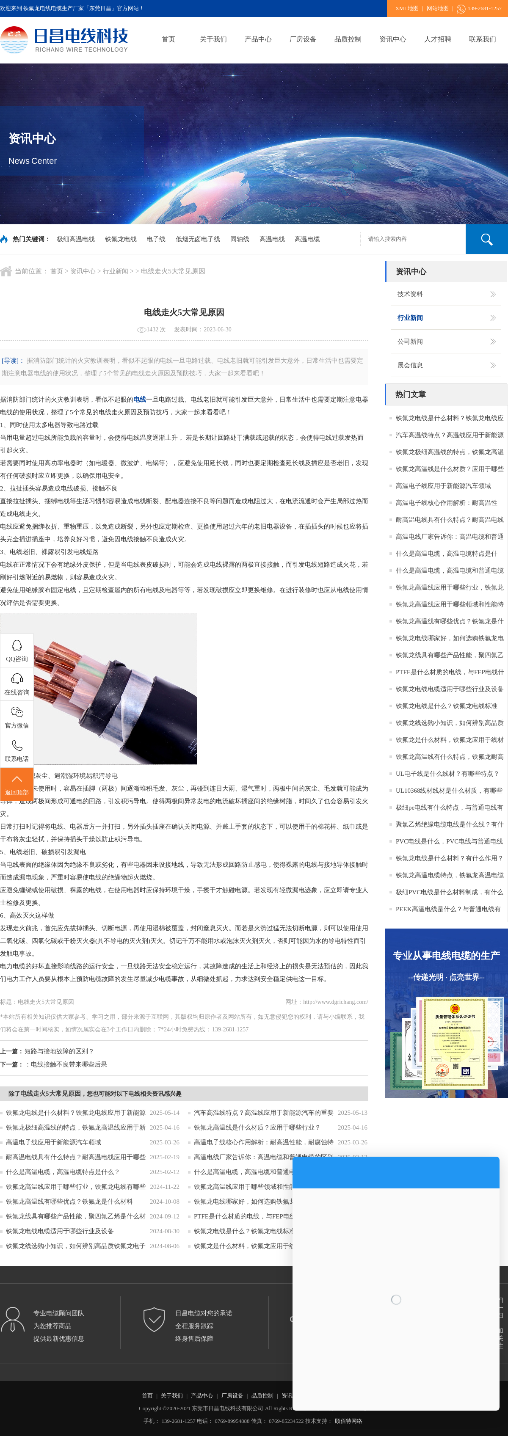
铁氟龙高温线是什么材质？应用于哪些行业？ (257, 1127)
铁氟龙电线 (121, 239)
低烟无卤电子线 (198, 239)
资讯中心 (392, 39)
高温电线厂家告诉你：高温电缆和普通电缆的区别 (264, 1157)
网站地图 (438, 8)
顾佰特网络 (348, 1421)
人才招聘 (437, 39)
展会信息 (410, 365)
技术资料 (410, 294)
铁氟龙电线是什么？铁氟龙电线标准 (244, 1231)
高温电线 (272, 239)
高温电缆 (307, 239)
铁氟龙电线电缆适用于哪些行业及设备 (60, 1231)
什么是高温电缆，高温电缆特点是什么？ (63, 1172)
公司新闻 (410, 341)
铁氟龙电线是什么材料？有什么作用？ (450, 858)
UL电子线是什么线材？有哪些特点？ (448, 773)
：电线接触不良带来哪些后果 (66, 1064)
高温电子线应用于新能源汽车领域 (53, 1142)
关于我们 (213, 39)
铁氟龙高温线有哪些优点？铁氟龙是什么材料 (69, 1201)
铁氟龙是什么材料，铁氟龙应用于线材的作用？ (260, 1246)
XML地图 (407, 8)
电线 (139, 399)
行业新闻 (115, 271)
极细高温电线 (76, 239)
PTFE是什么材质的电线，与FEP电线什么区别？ (261, 1216)
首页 (168, 39)
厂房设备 (303, 39)
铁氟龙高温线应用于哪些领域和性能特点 (251, 1186)
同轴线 (239, 239)
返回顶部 (16, 785)
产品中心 (258, 39)
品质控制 (348, 39)
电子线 (156, 239)
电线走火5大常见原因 (50, 1093)
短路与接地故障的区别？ (59, 1051)
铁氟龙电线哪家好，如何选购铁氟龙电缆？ (254, 1201)
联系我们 (482, 39)
